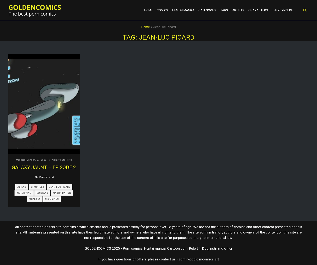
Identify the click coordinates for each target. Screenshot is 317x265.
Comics (56, 159)
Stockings (52, 199)
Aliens (21, 187)
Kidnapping (24, 193)
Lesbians (42, 193)
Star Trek (67, 159)
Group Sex (37, 187)
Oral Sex (34, 199)
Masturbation (62, 193)
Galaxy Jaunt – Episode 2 (44, 167)
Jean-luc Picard (59, 187)
